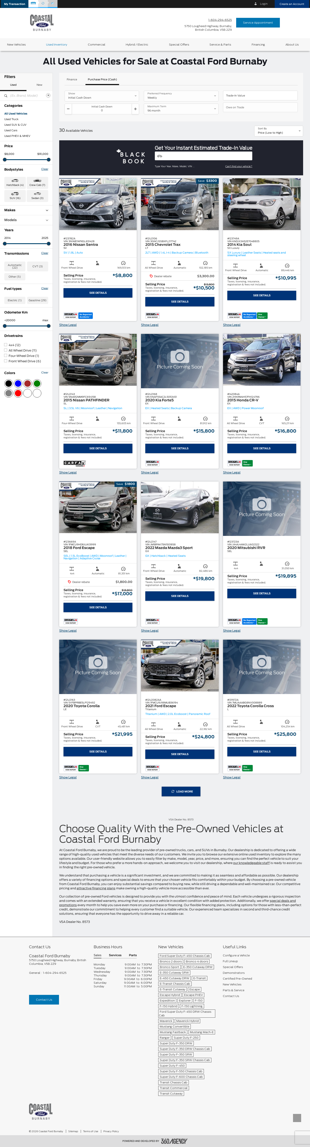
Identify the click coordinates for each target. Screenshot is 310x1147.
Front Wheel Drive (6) (25, 361)
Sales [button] (97, 955)
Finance (72, 79)
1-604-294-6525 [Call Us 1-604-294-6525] (220, 19)
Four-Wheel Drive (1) (24, 356)
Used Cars (10, 130)
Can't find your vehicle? (238, 166)
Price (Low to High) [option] (270, 133)
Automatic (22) (15, 266)
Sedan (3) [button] (37, 198)
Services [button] (115, 955)
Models (26, 220)
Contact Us (44, 999)
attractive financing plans (96, 888)
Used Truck (11, 119)
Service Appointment (258, 22)
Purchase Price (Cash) (102, 79)
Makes (26, 210)
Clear (44, 169)
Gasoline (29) (37, 300)
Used (13, 85)
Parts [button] (133, 955)
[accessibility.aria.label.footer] (174, 1141)
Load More (182, 791)
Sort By (262, 129)
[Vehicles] (203, 155)
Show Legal (68, 325)
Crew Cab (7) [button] (37, 185)
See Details (98, 293)
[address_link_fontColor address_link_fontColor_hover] (208, 28)
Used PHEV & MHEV (17, 136)
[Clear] (48, 95)
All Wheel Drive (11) (23, 350)
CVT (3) (38, 266)
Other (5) (15, 276)
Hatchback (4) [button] (15, 185)
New (39, 85)
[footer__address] (58, 962)
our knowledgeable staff (251, 863)
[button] (14, 4)
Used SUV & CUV (15, 125)
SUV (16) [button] (15, 198)
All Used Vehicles (15, 113)
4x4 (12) (15, 345)
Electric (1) (15, 300)
